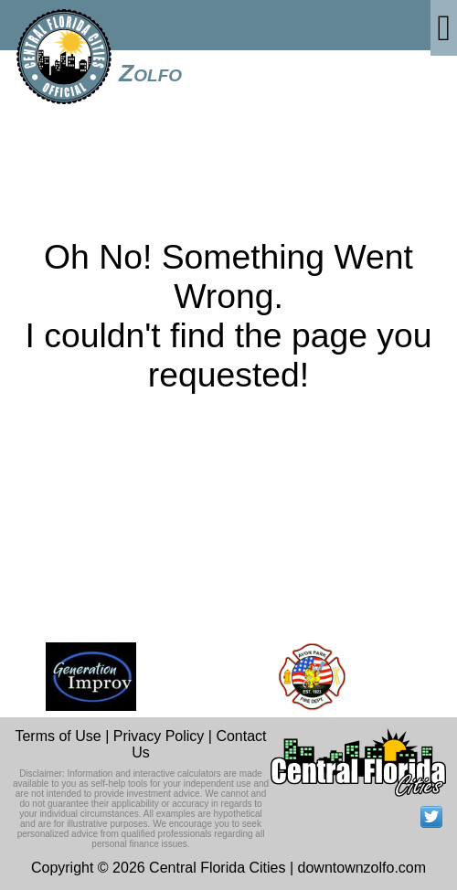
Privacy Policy (159, 736)
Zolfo (150, 73)
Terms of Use (58, 736)
